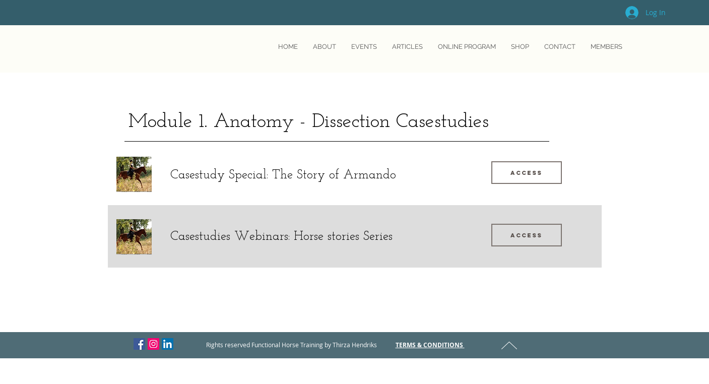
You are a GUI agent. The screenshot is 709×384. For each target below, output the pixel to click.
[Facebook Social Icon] (139, 344)
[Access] (526, 172)
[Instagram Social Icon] (153, 344)
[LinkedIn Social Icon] (167, 344)
